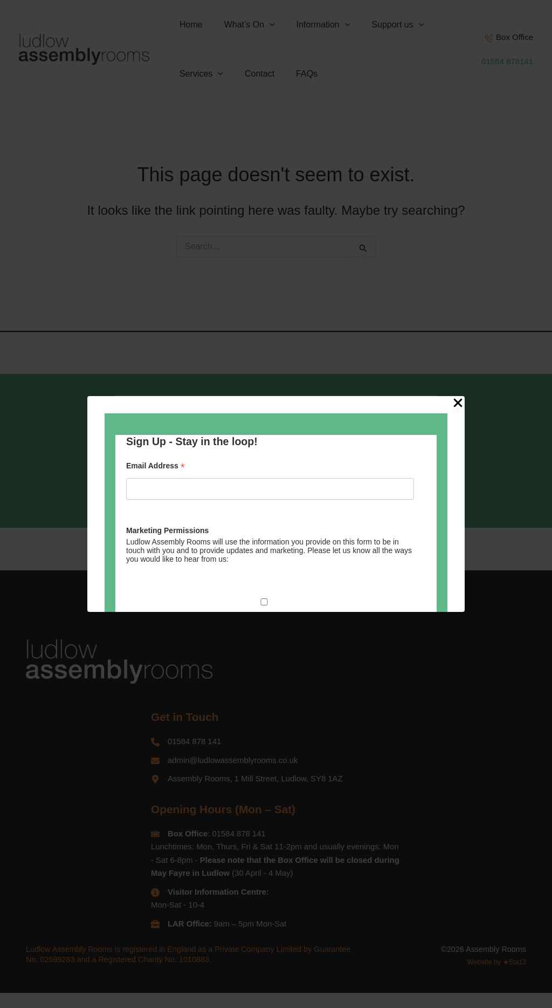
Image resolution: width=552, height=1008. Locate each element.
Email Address (155, 466)
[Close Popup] (458, 403)
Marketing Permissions (167, 530)
